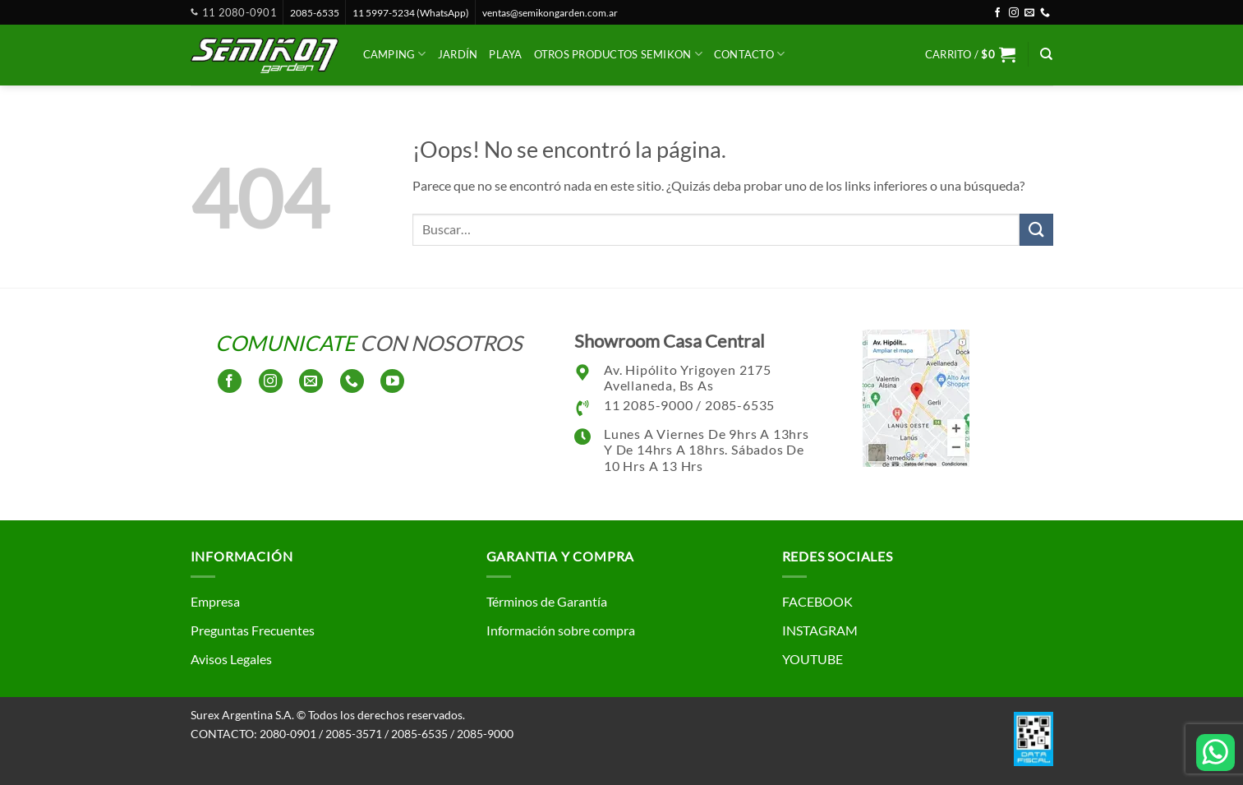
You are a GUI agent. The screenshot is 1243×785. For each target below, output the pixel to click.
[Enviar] (1036, 230)
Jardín (458, 54)
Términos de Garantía (546, 601)
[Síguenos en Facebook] (997, 13)
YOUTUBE (812, 659)
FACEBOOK (817, 601)
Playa (505, 54)
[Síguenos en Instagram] (1014, 13)
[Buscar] (1046, 54)
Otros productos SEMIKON (618, 54)
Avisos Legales (231, 659)
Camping (394, 54)
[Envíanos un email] (1029, 13)
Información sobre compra (560, 630)
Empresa (215, 601)
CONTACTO (749, 54)
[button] (970, 54)
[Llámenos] (1045, 13)
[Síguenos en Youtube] (392, 381)
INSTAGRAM (820, 630)
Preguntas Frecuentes (253, 630)
